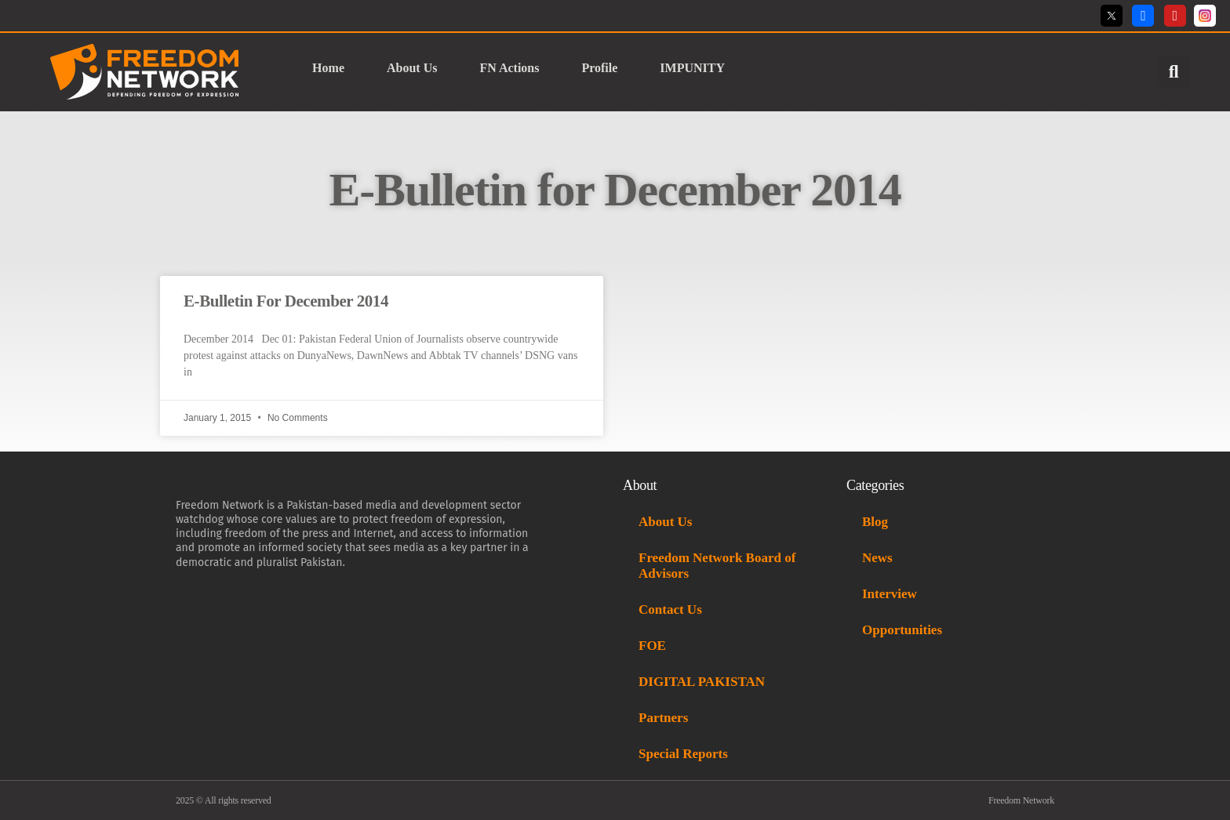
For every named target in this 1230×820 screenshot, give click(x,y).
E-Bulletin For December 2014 (286, 301)
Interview (889, 593)
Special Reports (683, 753)
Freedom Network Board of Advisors (717, 565)
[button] (1173, 72)
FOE (652, 645)
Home (328, 67)
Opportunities (902, 629)
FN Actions (509, 67)
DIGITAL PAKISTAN (703, 681)
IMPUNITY (693, 67)
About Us (412, 67)
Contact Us (670, 609)
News (877, 557)
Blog (875, 521)
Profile (599, 67)
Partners (663, 717)
